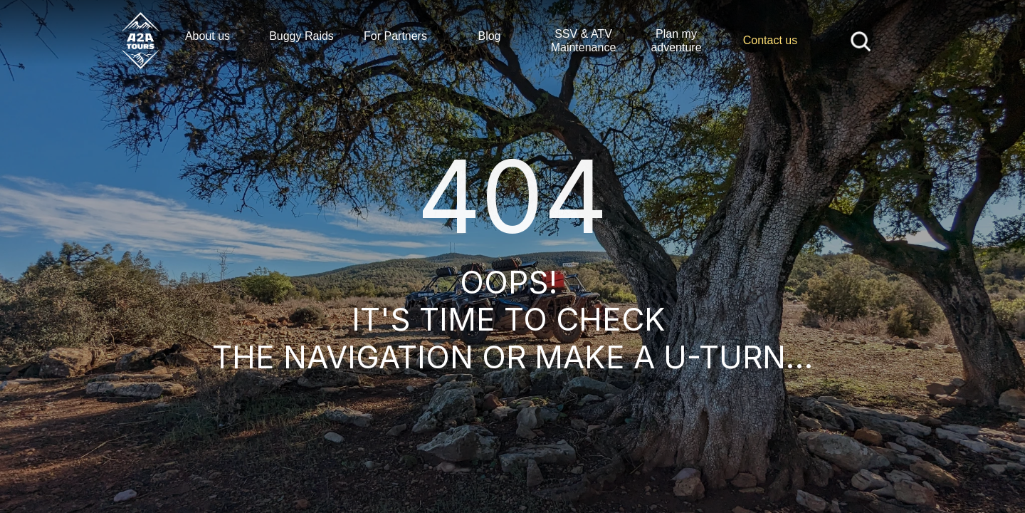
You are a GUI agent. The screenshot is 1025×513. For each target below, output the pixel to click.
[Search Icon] (860, 40)
